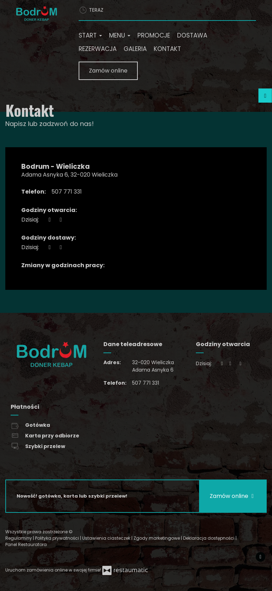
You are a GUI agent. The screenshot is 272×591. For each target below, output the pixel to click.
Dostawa (192, 35)
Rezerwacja (98, 49)
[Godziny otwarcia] (60, 219)
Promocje (153, 35)
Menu (119, 35)
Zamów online (108, 71)
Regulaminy (19, 538)
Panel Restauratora (26, 544)
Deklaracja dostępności (209, 538)
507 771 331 (66, 192)
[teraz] (49, 220)
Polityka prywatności (57, 538)
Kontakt (167, 49)
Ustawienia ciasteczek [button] (106, 538)
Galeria (135, 49)
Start (90, 35)
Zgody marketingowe (157, 538)
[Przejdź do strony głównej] (36, 13)
